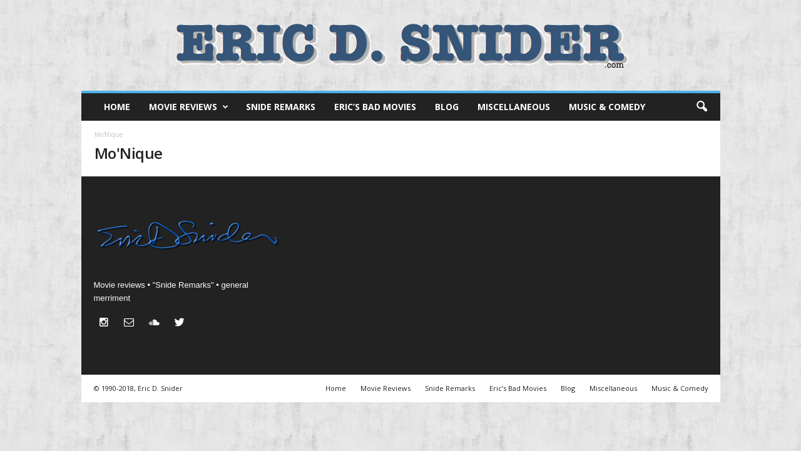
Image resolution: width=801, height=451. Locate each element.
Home (117, 107)
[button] (701, 107)
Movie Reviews (188, 107)
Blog (447, 107)
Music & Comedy (607, 107)
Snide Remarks (280, 107)
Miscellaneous (513, 107)
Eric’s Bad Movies (375, 107)
